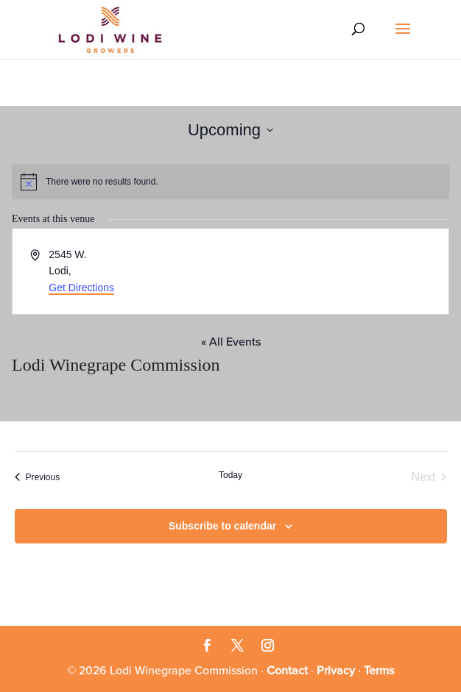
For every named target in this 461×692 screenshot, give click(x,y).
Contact (287, 670)
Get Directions (81, 287)
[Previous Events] (37, 477)
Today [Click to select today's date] (230, 475)
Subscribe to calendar (222, 526)
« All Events (231, 342)
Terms (379, 670)
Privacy (336, 670)
